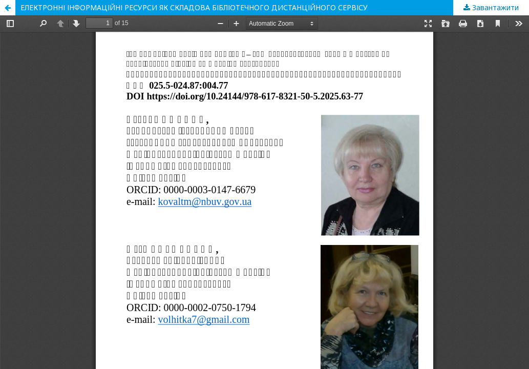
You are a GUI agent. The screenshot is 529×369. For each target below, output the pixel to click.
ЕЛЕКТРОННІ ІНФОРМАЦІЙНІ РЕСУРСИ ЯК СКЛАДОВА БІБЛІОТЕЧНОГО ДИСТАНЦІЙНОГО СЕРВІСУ (194, 7)
